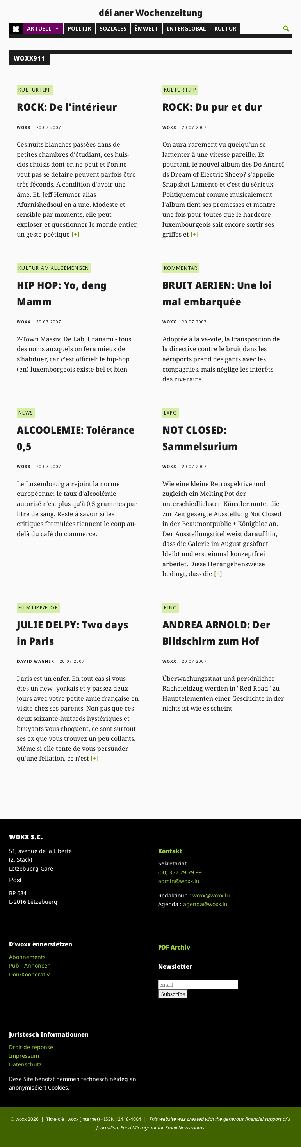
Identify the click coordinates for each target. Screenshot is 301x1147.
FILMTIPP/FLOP (38, 607)
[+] (75, 234)
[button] (286, 28)
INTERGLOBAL (186, 28)
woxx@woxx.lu (211, 895)
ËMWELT (147, 28)
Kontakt (170, 851)
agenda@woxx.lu (205, 904)
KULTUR (225, 28)
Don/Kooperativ (29, 974)
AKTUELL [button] (43, 28)
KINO (171, 607)
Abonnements (27, 956)
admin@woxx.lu (178, 881)
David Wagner (35, 661)
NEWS (25, 412)
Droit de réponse (31, 1047)
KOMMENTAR (181, 268)
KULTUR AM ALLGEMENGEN (53, 268)
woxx (24, 127)
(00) (180, 872)
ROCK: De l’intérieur (67, 107)
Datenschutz (25, 1064)
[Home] (16, 28)
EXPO (171, 412)
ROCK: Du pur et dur (212, 107)
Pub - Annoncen (30, 965)
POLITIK (79, 28)
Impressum (24, 1055)
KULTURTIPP (34, 89)
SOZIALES (113, 28)
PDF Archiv (174, 947)
